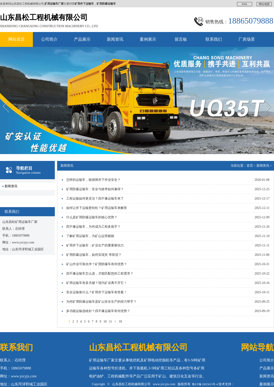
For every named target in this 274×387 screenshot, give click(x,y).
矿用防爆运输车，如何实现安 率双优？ (93, 254)
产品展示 (82, 39)
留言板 (181, 39)
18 (120, 321)
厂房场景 (246, 39)
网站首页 (16, 39)
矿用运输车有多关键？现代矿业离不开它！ (96, 283)
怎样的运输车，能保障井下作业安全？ (93, 179)
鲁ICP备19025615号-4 (205, 384)
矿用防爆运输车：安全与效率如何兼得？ (95, 189)
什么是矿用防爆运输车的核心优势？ (91, 217)
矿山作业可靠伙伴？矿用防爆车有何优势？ (96, 264)
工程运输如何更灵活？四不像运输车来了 (95, 198)
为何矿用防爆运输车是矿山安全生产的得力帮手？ (101, 301)
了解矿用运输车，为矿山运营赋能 (90, 236)
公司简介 (49, 39)
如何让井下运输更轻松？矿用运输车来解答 (96, 208)
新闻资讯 (115, 39)
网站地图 (264, 4)
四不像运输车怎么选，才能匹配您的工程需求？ (99, 273)
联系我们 (214, 39)
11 (110, 321)
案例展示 (148, 39)
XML (245, 4)
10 (105, 321)
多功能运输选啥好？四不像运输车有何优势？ (98, 311)
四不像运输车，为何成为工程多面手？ (93, 226)
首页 (250, 165)
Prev (2, 96)
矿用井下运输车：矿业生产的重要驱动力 (95, 245)
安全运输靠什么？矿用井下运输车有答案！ (96, 292)
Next (263, 96)
